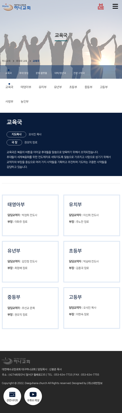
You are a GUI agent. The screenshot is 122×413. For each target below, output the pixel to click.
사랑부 (9, 100)
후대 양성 (23, 71)
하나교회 (6, 61)
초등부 (73, 86)
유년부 (58, 86)
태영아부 (26, 86)
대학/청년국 (60, 71)
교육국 (36, 61)
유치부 (42, 86)
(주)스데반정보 (94, 383)
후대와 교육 (21, 61)
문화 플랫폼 (41, 71)
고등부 (104, 86)
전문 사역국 (79, 71)
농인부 (25, 100)
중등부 (88, 86)
